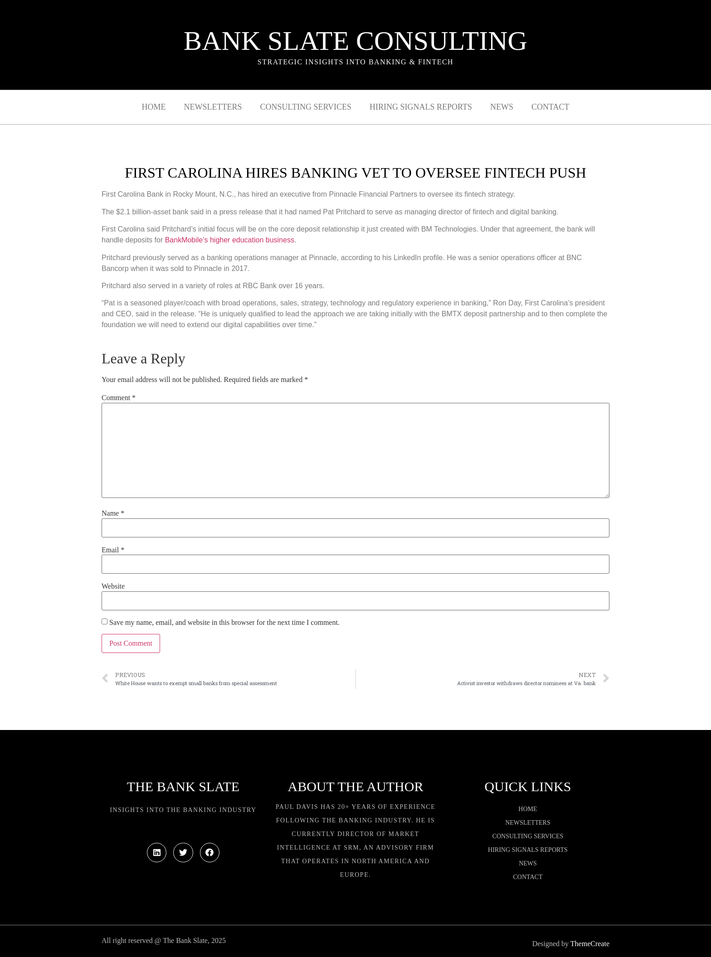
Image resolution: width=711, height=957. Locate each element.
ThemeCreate (589, 943)
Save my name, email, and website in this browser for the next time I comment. (224, 622)
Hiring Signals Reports (421, 106)
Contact (550, 106)
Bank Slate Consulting (355, 41)
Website (113, 586)
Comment (119, 397)
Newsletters (213, 106)
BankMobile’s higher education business (229, 240)
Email (113, 550)
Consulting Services (305, 106)
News (501, 106)
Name (113, 513)
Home (154, 106)
